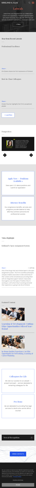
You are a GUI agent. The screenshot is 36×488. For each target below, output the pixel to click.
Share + (4, 68)
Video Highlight (8, 238)
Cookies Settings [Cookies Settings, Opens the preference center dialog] (18, 480)
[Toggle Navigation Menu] (33, 3)
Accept (18, 484)
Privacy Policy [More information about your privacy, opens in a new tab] (17, 476)
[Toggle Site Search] (29, 3)
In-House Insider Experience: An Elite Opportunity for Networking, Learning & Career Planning (17, 353)
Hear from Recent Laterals (12, 39)
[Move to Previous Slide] (4, 155)
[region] (18, 476)
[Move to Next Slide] (31, 155)
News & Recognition (18, 437)
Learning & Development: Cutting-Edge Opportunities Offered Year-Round (18, 326)
